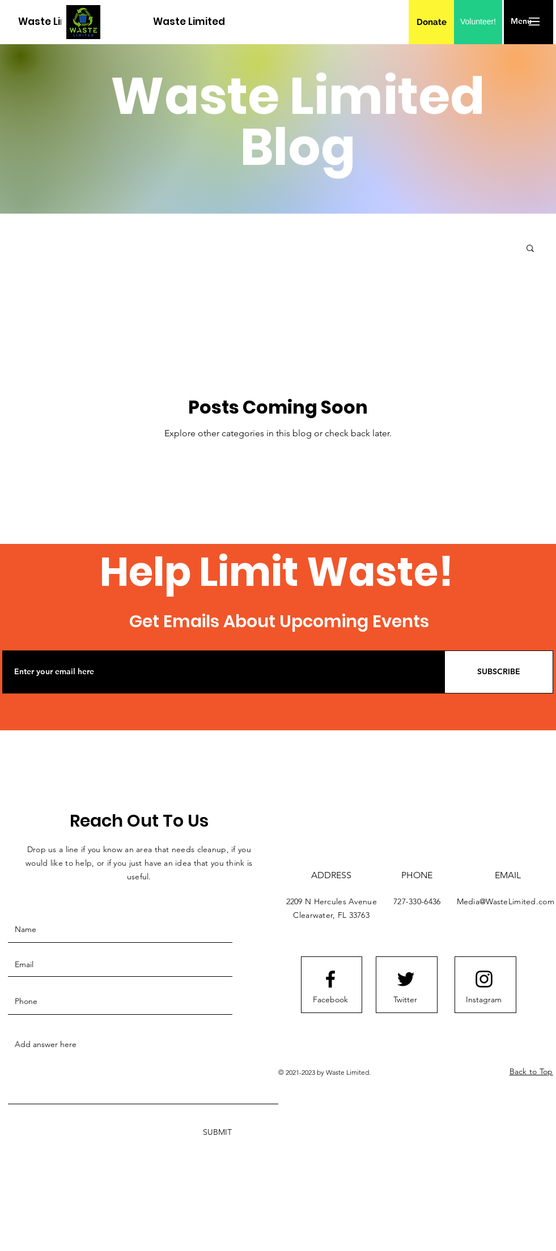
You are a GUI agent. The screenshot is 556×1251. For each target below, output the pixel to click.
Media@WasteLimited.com (505, 901)
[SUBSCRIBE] (498, 671)
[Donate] (432, 22)
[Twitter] (405, 1000)
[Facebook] (330, 1000)
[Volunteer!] (478, 22)
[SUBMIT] (216, 1132)
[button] (521, 21)
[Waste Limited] (54, 21)
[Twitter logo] (405, 979)
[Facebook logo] (330, 979)
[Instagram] (484, 1000)
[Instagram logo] (484, 979)
